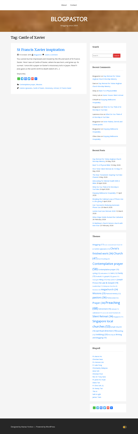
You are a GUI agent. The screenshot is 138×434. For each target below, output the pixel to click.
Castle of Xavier (38, 88)
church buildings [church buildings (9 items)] (104, 259)
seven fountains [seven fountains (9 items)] (114, 313)
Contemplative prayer (27, 84)
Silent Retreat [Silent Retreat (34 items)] (103, 316)
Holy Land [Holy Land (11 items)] (112, 280)
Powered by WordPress (45, 427)
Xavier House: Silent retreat (113, 95)
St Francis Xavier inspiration (41, 50)
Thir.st (95, 391)
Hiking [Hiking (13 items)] (103, 279)
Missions (39, 84)
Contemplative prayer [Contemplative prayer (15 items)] (108, 269)
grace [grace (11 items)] (116, 276)
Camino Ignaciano (26, 88)
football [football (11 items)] (100, 276)
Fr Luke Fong (97, 365)
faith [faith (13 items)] (114, 273)
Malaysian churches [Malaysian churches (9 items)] (110, 286)
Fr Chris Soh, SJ (98, 385)
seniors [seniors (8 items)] (105, 313)
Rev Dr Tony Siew (99, 377)
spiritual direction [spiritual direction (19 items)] (106, 330)
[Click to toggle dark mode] (125, 427)
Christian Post (98, 374)
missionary (49, 88)
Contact (73, 5)
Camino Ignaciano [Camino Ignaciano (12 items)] (102, 249)
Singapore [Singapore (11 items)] (118, 317)
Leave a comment (51, 55)
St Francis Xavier (65, 88)
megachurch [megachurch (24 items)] (109, 289)
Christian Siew (98, 359)
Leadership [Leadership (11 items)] (98, 286)
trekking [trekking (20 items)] (102, 334)
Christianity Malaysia (100, 368)
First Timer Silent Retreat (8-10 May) (106, 169)
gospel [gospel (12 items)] (108, 276)
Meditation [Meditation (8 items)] (96, 290)
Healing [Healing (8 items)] (95, 280)
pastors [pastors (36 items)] (100, 297)
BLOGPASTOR (69, 19)
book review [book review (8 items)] (108, 245)
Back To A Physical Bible (108, 91)
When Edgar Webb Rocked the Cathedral (108, 217)
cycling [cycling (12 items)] (96, 273)
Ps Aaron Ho (97, 356)
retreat (56, 88)
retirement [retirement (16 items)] (105, 309)
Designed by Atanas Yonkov (22, 427)
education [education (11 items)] (105, 273)
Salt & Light (97, 394)
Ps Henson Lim (98, 362)
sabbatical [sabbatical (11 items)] (97, 313)
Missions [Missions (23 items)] (99, 293)
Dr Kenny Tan (98, 388)
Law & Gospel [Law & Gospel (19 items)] (110, 282)
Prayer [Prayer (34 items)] (99, 303)
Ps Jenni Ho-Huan (99, 380)
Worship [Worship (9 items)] (111, 335)
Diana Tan (96, 382)
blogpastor (38, 55)
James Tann (97, 397)
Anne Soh (96, 371)
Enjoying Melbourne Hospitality (104, 193)
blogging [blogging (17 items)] (98, 244)
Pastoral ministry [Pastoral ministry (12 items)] (113, 293)
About (64, 5)
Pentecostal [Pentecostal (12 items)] (112, 298)
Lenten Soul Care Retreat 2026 (104, 211)
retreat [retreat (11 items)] (115, 309)
